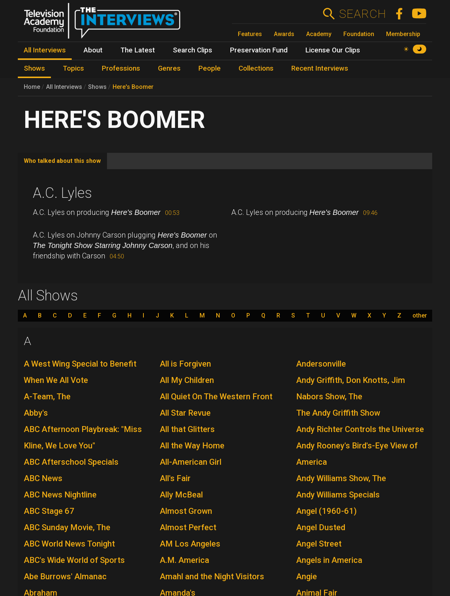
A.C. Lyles (62, 193)
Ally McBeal (181, 494)
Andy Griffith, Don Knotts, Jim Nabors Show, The (350, 388)
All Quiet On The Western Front (216, 396)
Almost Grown (186, 511)
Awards (284, 34)
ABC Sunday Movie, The (67, 527)
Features (250, 34)
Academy (318, 34)
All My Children (187, 380)
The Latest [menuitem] (137, 50)
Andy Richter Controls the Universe (360, 429)
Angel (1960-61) (326, 511)
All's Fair (175, 478)
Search (362, 14)
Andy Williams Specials (338, 494)
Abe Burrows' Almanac (65, 576)
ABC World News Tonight (69, 543)
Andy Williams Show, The (341, 478)
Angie (306, 576)
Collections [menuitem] (256, 68)
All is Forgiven (185, 363)
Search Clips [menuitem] (192, 50)
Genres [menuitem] (169, 68)
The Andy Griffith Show (338, 413)
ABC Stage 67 (49, 511)
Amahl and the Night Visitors (212, 576)
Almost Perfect (188, 527)
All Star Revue (185, 413)
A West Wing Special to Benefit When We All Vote (80, 372)
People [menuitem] (209, 68)
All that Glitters (187, 429)
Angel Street (318, 543)
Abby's (36, 413)
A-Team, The (47, 396)
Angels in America (329, 560)
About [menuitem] (93, 50)
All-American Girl (190, 462)
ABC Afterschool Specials (71, 462)
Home (32, 86)
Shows (97, 86)
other (419, 316)
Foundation (358, 34)
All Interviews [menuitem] (45, 50)
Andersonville (321, 363)
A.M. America (184, 560)
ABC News (43, 478)
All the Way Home (192, 445)
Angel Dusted (320, 527)
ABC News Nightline (60, 494)
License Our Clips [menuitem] (332, 50)
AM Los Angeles (190, 543)
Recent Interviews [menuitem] (319, 68)
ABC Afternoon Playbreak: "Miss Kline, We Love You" (83, 437)
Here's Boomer (133, 86)
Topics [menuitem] (73, 68)
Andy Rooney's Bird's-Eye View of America (357, 454)
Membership (403, 34)
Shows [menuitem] (34, 68)
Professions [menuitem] (121, 68)
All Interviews (64, 86)
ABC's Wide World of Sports (74, 560)
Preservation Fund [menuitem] (259, 50)
